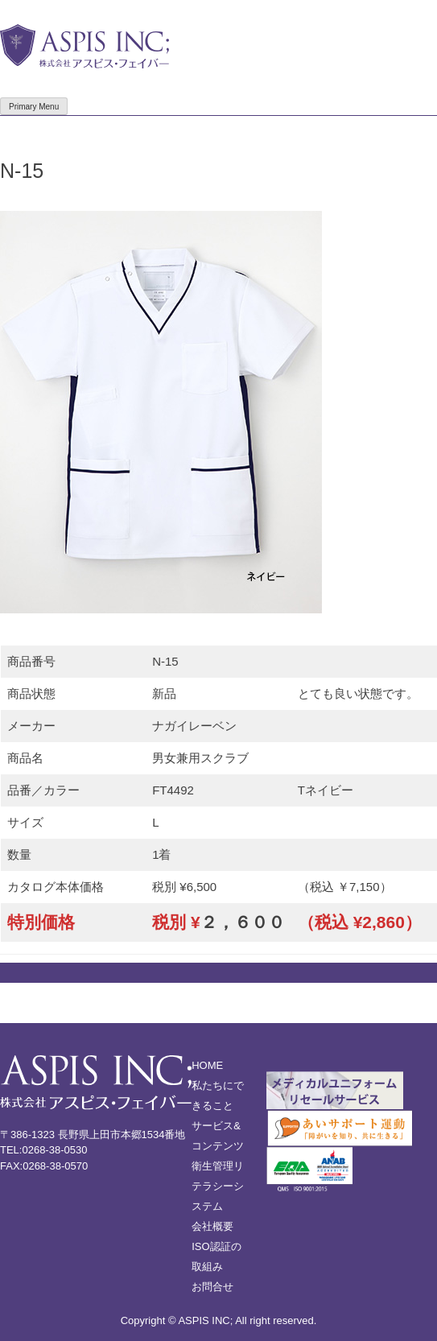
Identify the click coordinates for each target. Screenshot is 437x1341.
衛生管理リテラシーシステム (218, 1186)
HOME (207, 1065)
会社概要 (212, 1226)
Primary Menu (34, 106)
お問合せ (212, 1287)
